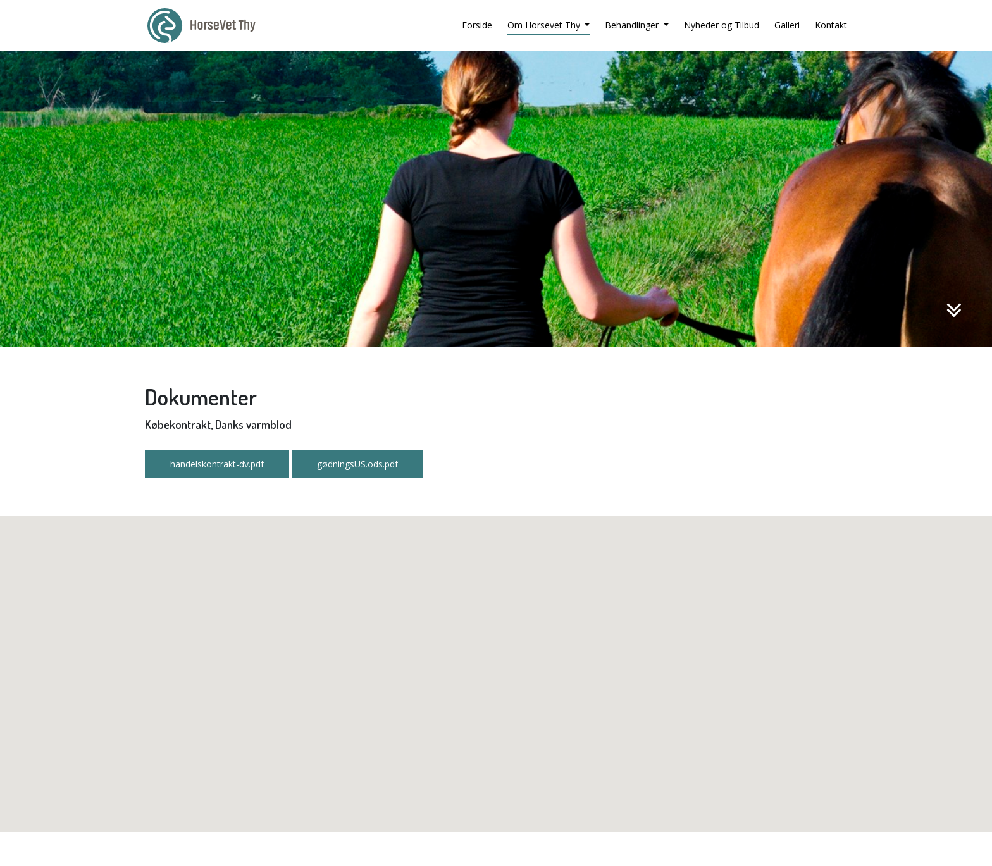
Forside (477, 25)
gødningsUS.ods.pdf (357, 464)
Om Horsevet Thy (545, 25)
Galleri (787, 25)
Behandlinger (633, 25)
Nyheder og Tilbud (721, 25)
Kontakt (831, 25)
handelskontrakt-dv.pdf (217, 464)
